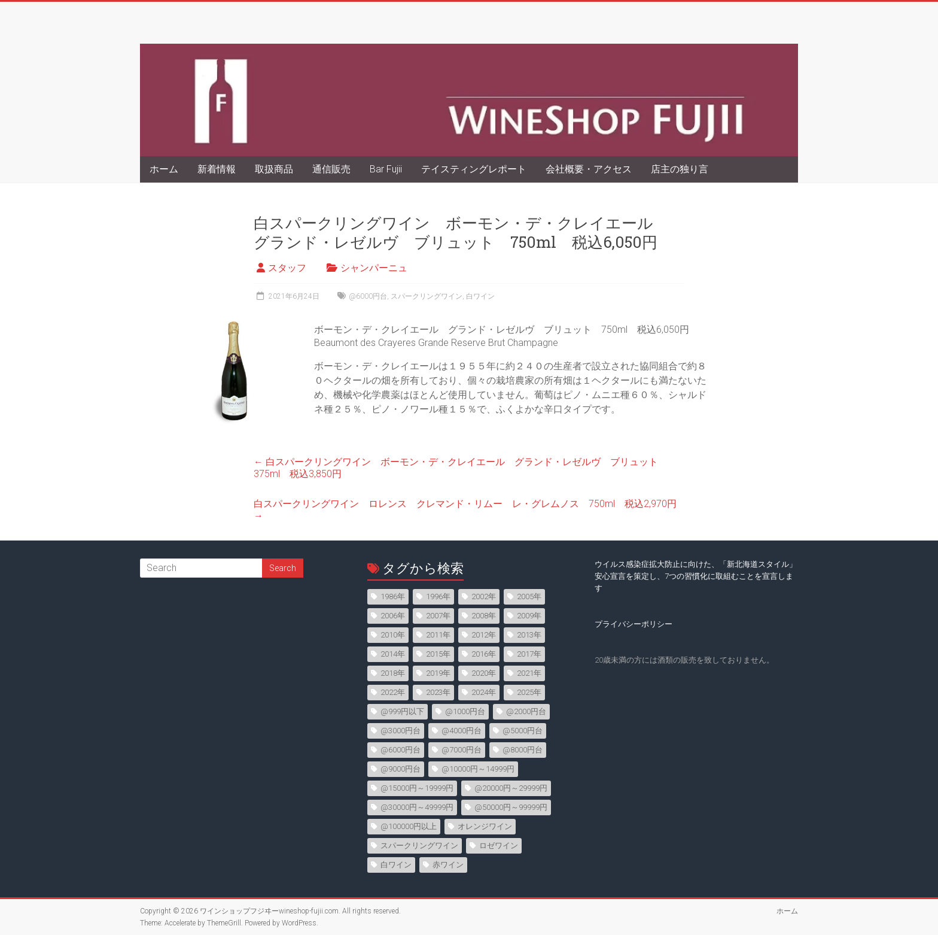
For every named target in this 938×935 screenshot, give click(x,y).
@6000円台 (368, 296)
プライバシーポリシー (633, 624)
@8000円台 (522, 749)
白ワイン (480, 296)
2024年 (483, 692)
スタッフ (287, 268)
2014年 (392, 653)
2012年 (483, 634)
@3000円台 (400, 730)
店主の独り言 (679, 169)
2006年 (392, 615)
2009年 (529, 615)
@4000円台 (461, 730)
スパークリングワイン (426, 296)
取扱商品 (274, 169)
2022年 (392, 692)
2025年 (529, 692)
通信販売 (331, 169)
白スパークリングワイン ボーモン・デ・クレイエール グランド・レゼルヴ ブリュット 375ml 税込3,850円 (461, 467)
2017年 (529, 653)
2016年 (483, 653)
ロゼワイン (498, 845)
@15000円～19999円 (416, 788)
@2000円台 (526, 711)
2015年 (438, 653)
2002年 (483, 596)
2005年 (529, 596)
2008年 (483, 615)
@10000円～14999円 (477, 768)
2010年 (392, 634)
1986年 (392, 596)
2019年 (438, 673)
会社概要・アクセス (589, 169)
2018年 (392, 673)
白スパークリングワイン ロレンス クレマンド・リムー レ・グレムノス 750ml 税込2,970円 (465, 509)
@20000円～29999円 (510, 788)
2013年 (529, 634)
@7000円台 (461, 749)
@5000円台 (522, 730)
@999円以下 (402, 711)
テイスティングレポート (473, 169)
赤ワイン (448, 864)
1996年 (438, 596)
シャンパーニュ (373, 268)
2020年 (483, 673)
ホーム (164, 169)
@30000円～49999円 (416, 807)
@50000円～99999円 (510, 807)
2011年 (438, 634)
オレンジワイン (485, 826)
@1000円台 (465, 711)
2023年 (438, 692)
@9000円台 (400, 768)
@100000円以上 (408, 826)
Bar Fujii (386, 169)
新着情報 (216, 169)
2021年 (529, 673)
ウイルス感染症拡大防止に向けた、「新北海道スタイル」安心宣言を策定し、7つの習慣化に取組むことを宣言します (696, 576)
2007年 (438, 615)
